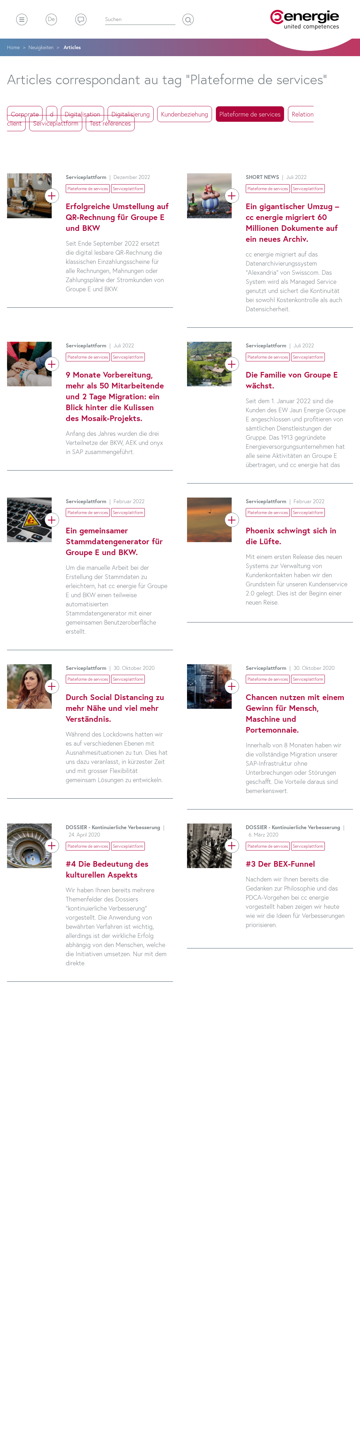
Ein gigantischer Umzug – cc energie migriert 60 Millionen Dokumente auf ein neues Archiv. (292, 222)
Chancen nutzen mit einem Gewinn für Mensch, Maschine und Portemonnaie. (295, 713)
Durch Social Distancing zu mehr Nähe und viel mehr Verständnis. (115, 708)
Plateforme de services (250, 114)
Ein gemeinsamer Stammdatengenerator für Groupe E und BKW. (114, 541)
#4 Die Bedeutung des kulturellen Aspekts (107, 869)
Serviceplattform (55, 123)
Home (13, 47)
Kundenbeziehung (184, 114)
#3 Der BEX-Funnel (280, 863)
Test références (110, 123)
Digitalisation (82, 114)
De (51, 19)
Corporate (25, 114)
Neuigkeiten (40, 47)
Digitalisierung (130, 114)
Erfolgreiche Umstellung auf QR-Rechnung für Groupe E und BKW (117, 217)
